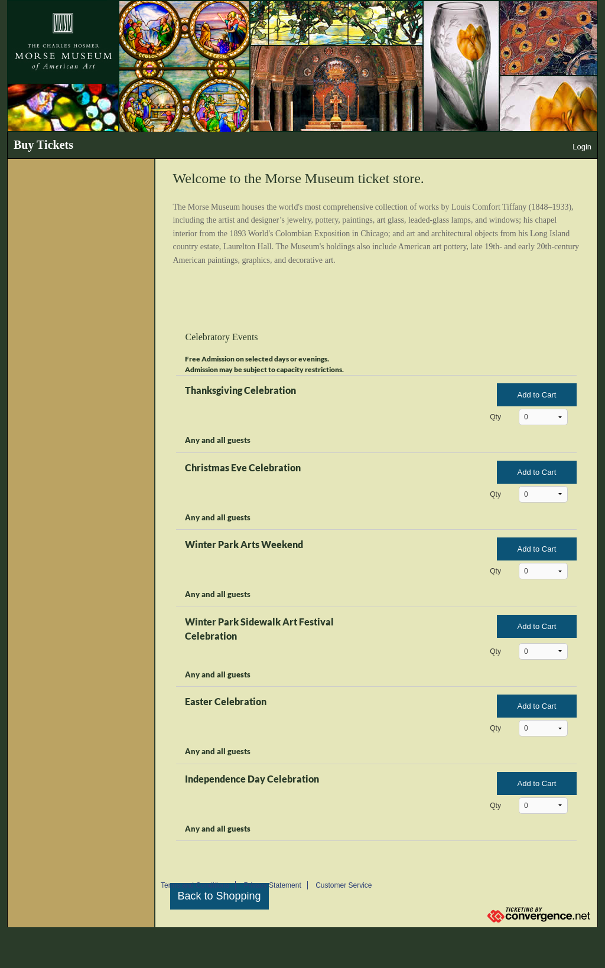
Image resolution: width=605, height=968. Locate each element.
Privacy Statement (272, 885)
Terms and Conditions (195, 885)
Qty (495, 417)
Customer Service (343, 885)
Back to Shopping (219, 896)
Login (582, 146)
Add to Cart (537, 394)
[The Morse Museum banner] (302, 66)
